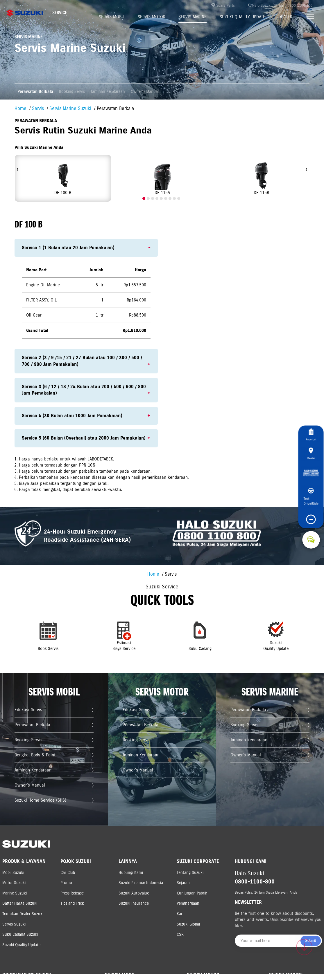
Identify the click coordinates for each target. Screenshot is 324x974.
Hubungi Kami (131, 872)
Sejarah (183, 882)
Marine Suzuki (14, 893)
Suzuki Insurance (134, 903)
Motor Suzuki (14, 882)
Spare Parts (223, 5)
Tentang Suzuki (190, 872)
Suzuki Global (188, 924)
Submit (310, 941)
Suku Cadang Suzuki (20, 934)
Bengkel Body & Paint (38, 769)
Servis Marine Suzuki (70, 108)
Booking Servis (72, 91)
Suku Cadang (192, 651)
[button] (143, 198)
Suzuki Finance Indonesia (141, 882)
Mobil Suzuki (13, 872)
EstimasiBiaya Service (132, 651)
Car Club (67, 872)
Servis (38, 108)
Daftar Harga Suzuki (19, 903)
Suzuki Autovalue (134, 893)
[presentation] (17, 169)
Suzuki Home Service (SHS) (43, 806)
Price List (311, 429)
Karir (181, 913)
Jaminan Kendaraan (108, 91)
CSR (180, 934)
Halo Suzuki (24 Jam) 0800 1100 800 (280, 5)
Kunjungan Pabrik (192, 893)
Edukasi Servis (33, 733)
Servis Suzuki (14, 924)
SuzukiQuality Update (253, 651)
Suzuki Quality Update (242, 16)
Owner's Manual (145, 91)
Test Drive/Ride (311, 503)
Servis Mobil (112, 16)
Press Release (72, 893)
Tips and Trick (72, 903)
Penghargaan (188, 903)
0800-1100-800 (255, 881)
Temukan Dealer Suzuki (22, 913)
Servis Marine (192, 16)
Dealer (285, 16)
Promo (66, 882)
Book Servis (71, 651)
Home (20, 108)
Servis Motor (151, 16)
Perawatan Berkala (35, 91)
